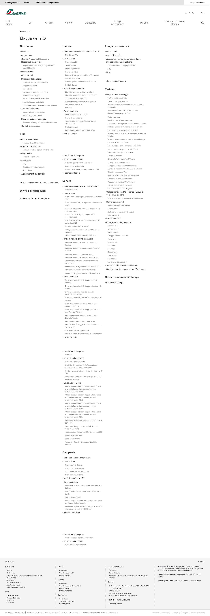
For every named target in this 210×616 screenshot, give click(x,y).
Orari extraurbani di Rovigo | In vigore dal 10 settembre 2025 (82, 221)
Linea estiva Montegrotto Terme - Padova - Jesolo (127, 124)
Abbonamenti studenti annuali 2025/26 (81, 186)
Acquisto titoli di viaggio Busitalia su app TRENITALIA (80, 122)
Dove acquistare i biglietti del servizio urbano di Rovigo (83, 299)
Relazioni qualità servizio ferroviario (79, 163)
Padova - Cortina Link (31, 146)
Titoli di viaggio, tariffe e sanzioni (78, 239)
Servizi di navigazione (73, 118)
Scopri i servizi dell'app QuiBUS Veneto (80, 235)
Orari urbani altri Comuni (74, 468)
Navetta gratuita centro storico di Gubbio (80, 82)
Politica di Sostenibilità (31, 79)
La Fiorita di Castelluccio (117, 98)
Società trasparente (72, 383)
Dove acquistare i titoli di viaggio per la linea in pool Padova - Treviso (83, 311)
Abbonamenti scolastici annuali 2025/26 (81, 51)
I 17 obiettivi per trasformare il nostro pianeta (40, 105)
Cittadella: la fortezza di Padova (120, 179)
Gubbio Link (112, 252)
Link (31, 22)
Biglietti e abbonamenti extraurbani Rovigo (81, 257)
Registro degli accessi (73, 435)
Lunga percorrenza (117, 22)
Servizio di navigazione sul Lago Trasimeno (82, 75)
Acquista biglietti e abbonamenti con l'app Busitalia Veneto (81, 316)
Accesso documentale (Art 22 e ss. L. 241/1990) (83, 432)
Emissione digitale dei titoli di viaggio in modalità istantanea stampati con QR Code (83, 507)
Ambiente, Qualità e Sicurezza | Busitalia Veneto (81, 443)
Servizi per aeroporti (115, 202)
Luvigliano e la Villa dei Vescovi (120, 185)
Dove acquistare (71, 111)
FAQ (24, 164)
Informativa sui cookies (160, 613)
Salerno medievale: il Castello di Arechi (123, 111)
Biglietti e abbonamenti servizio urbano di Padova (81, 243)
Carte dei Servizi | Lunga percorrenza (122, 65)
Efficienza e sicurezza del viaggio (35, 92)
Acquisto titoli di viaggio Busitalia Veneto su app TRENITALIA (83, 326)
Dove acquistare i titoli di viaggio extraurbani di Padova (83, 287)
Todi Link (111, 249)
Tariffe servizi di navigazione (76, 98)
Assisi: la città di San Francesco (120, 120)
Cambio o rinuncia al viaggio (33, 167)
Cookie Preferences (198, 613)
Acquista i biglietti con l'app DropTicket (80, 130)
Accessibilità (27, 89)
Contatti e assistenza (30, 126)
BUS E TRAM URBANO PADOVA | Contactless (83, 334)
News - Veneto (70, 337)
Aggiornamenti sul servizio (33, 174)
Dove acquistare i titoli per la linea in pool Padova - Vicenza (81, 305)
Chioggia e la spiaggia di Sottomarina (122, 165)
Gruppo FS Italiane (197, 3)
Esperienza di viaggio (31, 95)
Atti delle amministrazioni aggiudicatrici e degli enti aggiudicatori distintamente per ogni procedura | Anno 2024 (83, 389)
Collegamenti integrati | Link (118, 222)
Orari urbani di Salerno (74, 465)
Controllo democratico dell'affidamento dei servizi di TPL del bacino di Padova (81, 366)
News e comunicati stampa (175, 22)
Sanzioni (68, 108)
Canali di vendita (113, 55)
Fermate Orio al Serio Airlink (33, 143)
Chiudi (200, 561)
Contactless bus (71, 127)
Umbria (49, 22)
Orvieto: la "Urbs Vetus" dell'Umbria (121, 159)
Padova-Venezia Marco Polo (119, 205)
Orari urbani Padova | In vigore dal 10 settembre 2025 (83, 198)
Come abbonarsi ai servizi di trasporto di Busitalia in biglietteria (80, 103)
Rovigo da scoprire (115, 156)
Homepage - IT (26, 31)
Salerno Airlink (113, 215)
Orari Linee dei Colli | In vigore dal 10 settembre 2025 (83, 204)
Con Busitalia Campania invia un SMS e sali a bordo (83, 492)
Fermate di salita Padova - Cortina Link (38, 150)
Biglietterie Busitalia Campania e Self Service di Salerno (83, 486)
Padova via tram (114, 117)
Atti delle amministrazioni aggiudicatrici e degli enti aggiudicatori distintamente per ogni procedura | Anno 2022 (83, 406)
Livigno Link (26, 153)
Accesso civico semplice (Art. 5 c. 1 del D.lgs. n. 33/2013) (83, 421)
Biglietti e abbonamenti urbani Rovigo (79, 254)
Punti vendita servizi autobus (76, 115)
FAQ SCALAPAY (71, 55)
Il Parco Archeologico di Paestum (120, 152)
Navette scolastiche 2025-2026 (77, 226)
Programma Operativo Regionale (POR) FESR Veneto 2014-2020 (83, 378)
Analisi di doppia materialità (33, 102)
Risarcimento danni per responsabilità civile (82, 169)
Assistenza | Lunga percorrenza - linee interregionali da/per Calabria (123, 60)
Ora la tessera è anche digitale (77, 330)
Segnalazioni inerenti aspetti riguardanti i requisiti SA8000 (38, 66)
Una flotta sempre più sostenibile (35, 82)
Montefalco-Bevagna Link (117, 262)
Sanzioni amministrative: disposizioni (79, 538)
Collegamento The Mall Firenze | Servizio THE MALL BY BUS (124, 193)
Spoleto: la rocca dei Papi (117, 172)
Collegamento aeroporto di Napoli (121, 212)
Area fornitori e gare (30, 109)
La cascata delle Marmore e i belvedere (123, 130)
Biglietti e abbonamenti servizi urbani (79, 92)
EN (202, 13)
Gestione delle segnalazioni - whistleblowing (40, 122)
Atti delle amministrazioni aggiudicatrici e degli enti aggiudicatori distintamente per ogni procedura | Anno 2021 (83, 414)
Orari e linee (69, 58)
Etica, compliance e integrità (33, 119)
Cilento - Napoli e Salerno (118, 101)
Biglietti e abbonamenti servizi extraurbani (81, 95)
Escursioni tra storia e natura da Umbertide (124, 146)
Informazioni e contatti (74, 159)
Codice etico (26, 55)
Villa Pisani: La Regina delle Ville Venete (123, 149)
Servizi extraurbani (72, 69)
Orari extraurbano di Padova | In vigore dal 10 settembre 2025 (82, 210)
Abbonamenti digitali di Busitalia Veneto (80, 270)
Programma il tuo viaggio (117, 94)
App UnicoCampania (73, 497)
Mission (24, 51)
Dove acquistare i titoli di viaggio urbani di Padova (81, 281)
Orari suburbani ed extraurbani (77, 471)
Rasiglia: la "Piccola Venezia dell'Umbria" (123, 175)
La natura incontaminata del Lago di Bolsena (125, 169)
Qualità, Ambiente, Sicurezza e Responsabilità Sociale (35, 60)
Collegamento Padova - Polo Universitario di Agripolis (82, 231)
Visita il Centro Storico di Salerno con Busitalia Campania (125, 106)
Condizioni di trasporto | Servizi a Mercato (39, 182)
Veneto (69, 22)
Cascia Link (112, 255)
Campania (90, 22)
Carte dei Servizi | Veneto (75, 362)
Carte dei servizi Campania (75, 545)
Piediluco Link (113, 232)
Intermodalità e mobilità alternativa (36, 99)
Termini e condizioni (52, 613)
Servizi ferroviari (71, 72)
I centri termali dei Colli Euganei (120, 189)
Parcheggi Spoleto (72, 173)
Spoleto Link (112, 242)
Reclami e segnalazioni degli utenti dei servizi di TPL (83, 372)
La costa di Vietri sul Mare (118, 143)
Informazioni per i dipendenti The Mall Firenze (125, 198)
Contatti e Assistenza (34, 613)
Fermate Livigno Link (31, 157)
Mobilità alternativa (72, 78)
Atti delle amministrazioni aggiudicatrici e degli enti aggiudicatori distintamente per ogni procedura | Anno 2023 (83, 397)
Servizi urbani (70, 65)
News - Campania (72, 512)
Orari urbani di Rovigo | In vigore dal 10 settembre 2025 (80, 215)
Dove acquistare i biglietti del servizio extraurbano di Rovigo (79, 293)
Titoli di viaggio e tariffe (74, 88)
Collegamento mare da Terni (119, 162)
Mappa (185, 613)
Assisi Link (112, 239)
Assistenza (26, 160)
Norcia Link (112, 259)
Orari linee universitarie (74, 475)
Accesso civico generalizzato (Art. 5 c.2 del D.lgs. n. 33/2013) (81, 427)
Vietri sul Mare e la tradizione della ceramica (125, 127)
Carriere (26, 3)
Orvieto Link (112, 226)
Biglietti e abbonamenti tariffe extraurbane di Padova (82, 249)
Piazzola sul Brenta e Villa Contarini (121, 182)
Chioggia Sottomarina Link (118, 236)
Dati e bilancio (27, 71)
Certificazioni (27, 75)
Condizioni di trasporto (74, 155)
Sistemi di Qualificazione (32, 115)
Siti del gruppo (11, 3)
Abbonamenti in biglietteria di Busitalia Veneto (83, 267)
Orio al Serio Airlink (29, 139)
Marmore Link (113, 229)
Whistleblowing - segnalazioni (47, 3)
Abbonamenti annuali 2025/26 (77, 458)
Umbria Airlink (113, 209)
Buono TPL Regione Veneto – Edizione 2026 (82, 273)
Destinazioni (111, 51)
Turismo (144, 22)
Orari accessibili (71, 62)
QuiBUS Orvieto (71, 85)
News (108, 72)
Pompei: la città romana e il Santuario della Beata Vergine (127, 134)
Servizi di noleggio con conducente (121, 265)
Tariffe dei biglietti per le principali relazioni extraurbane (81, 262)
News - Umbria (70, 134)
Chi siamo (9, 22)
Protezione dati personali (71, 613)
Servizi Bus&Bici (113, 218)
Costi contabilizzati (72, 439)
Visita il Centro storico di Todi (119, 114)
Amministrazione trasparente (34, 112)
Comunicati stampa (114, 282)
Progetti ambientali (30, 86)
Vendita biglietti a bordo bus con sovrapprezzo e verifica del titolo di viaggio (83, 502)
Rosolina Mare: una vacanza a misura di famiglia (126, 139)
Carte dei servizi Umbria (74, 166)
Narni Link (112, 245)
